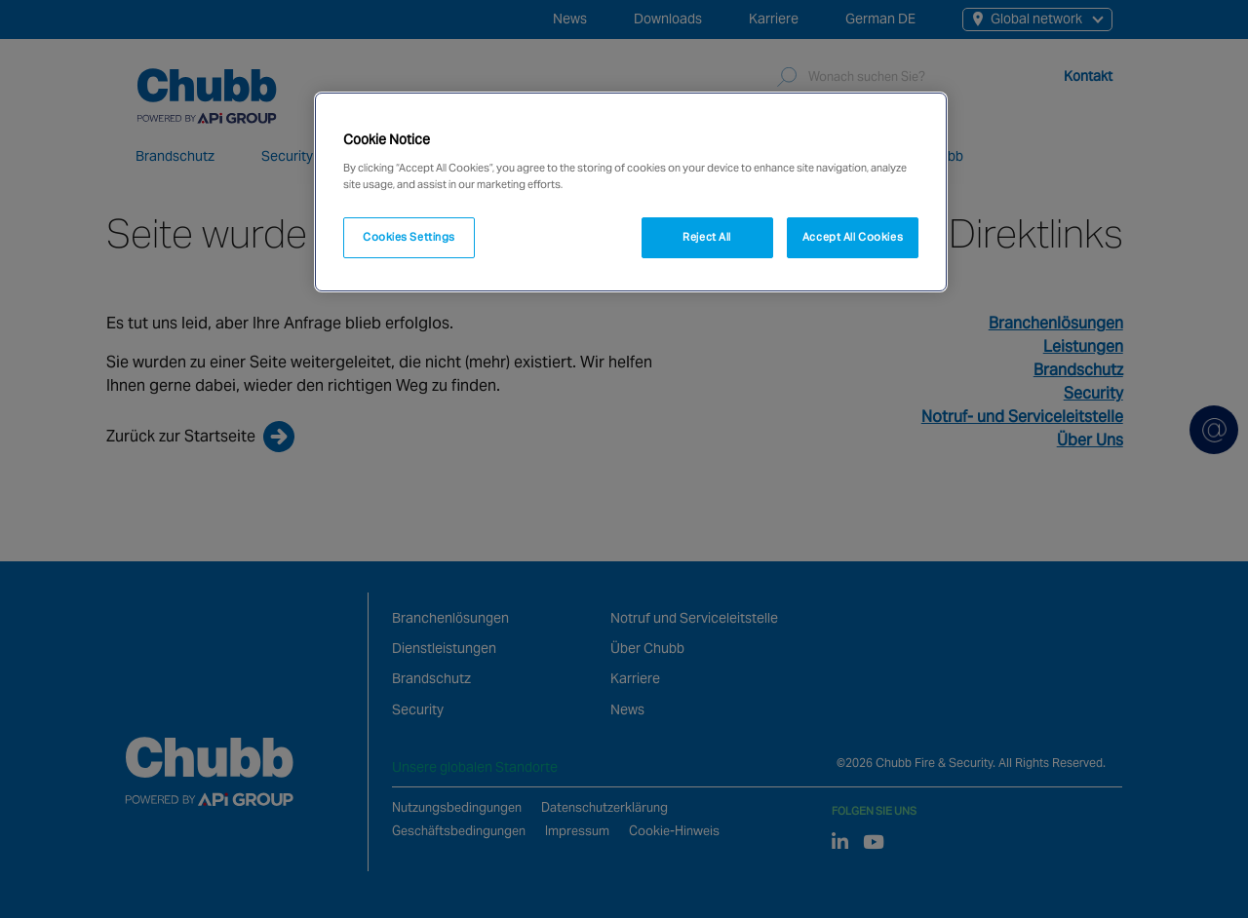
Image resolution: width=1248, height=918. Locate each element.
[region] (631, 192)
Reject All (706, 237)
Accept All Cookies (852, 237)
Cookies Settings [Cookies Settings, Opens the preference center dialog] (409, 237)
